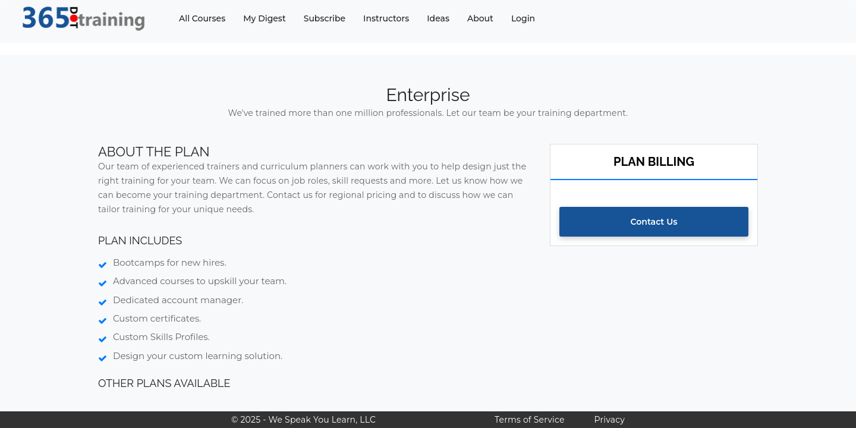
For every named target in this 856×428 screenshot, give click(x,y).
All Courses (202, 18)
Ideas (438, 18)
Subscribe (324, 18)
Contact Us (654, 221)
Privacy (609, 419)
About (480, 18)
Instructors (386, 18)
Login (523, 18)
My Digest (264, 18)
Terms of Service (529, 419)
